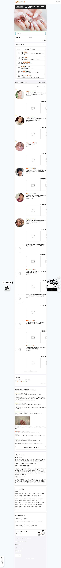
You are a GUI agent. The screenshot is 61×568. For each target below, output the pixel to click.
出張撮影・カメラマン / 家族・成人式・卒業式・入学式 (25, 521)
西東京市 (42, 502)
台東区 (33, 500)
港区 (40, 506)
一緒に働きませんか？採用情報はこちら (2, 560)
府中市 (20, 506)
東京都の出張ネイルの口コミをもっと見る (30, 447)
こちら (36, 72)
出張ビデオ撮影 (39, 521)
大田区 (24, 495)
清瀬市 (35, 495)
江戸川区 (42, 493)
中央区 (16, 502)
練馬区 (16, 504)
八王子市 (21, 504)
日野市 (16, 506)
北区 (32, 495)
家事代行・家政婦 (19, 525)
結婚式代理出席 (34, 525)
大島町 (20, 495)
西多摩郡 (37, 502)
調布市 (20, 502)
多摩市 (41, 500)
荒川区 (30, 493)
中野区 (33, 502)
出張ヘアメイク (18, 518)
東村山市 (35, 504)
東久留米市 (30, 504)
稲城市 (38, 493)
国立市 (39, 495)
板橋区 (34, 493)
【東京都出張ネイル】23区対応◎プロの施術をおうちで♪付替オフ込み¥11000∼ (28, 404)
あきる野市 (21, 493)
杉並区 (20, 500)
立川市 (37, 500)
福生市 (24, 506)
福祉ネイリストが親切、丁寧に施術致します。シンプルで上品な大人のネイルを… (28, 413)
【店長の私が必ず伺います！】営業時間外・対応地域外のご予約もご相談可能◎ (28, 394)
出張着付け (26, 518)
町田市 (32, 506)
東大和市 (40, 504)
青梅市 (16, 495)
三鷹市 (36, 506)
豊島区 (29, 502)
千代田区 (25, 502)
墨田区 (24, 500)
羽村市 (25, 504)
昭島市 (16, 493)
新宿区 (16, 500)
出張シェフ (27, 525)
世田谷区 (28, 500)
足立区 (26, 493)
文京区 (28, 506)
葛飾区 (28, 495)
